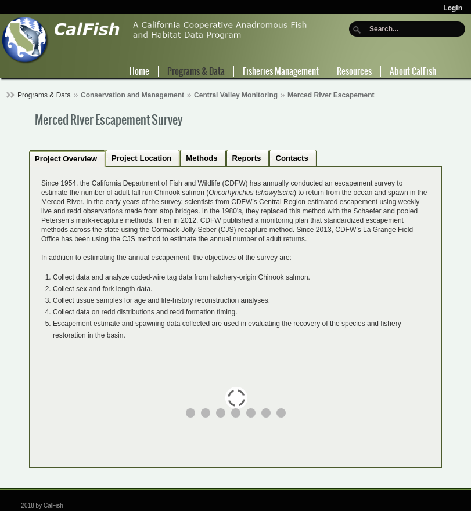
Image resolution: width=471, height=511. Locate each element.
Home (139, 71)
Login (452, 8)
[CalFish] (155, 39)
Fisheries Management (281, 71)
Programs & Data (196, 71)
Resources (354, 71)
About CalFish (413, 71)
